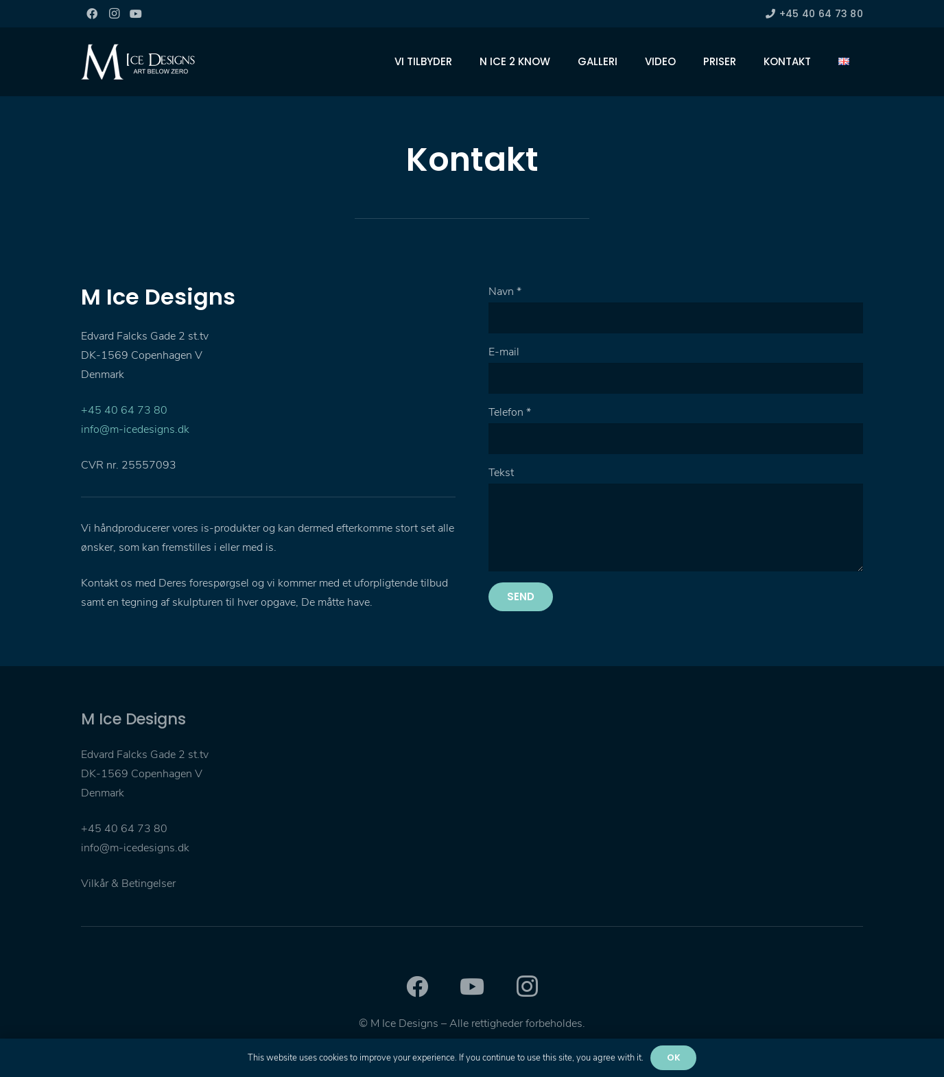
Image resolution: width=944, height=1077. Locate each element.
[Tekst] (675, 527)
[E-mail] (675, 378)
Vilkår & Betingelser (128, 883)
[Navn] (675, 318)
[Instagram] (114, 14)
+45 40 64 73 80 (124, 410)
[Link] (138, 62)
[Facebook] (92, 14)
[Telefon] (675, 438)
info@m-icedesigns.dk (135, 429)
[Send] (520, 596)
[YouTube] (136, 14)
